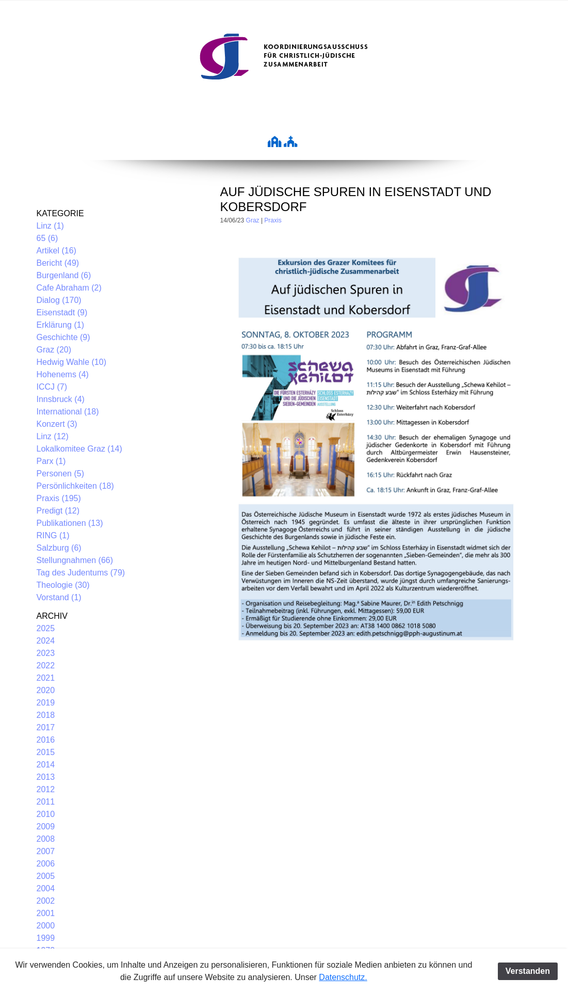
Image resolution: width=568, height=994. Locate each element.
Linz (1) (50, 225)
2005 (46, 876)
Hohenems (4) (63, 374)
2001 (46, 913)
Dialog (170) (59, 300)
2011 (46, 801)
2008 (46, 839)
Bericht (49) (58, 263)
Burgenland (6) (64, 275)
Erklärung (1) (60, 324)
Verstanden (528, 971)
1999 (46, 938)
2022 (46, 665)
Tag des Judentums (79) (81, 572)
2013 (46, 777)
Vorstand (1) (59, 597)
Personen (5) (61, 473)
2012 (46, 789)
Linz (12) (53, 436)
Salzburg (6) (59, 547)
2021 (46, 678)
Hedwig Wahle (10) (71, 362)
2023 (46, 653)
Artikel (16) (56, 250)
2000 (46, 925)
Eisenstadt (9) (62, 312)
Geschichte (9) (63, 337)
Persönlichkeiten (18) (75, 486)
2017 (46, 727)
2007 (46, 851)
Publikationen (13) (70, 523)
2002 (46, 900)
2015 (46, 752)
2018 (46, 715)
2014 (46, 764)
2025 (46, 628)
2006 (46, 863)
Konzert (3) (57, 424)
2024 (46, 640)
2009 (46, 826)
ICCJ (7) (52, 386)
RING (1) (53, 535)
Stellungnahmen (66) (75, 560)
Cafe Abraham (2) (69, 287)
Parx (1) (51, 461)
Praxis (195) (59, 498)
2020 (46, 690)
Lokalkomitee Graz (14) (79, 448)
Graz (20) (54, 349)
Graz (252, 220)
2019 (46, 702)
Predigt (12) (58, 510)
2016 (46, 739)
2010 (46, 814)
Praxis (272, 220)
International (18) (68, 411)
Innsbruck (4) (61, 399)
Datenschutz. (343, 977)
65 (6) (47, 238)
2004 (46, 888)
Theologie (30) (63, 585)
